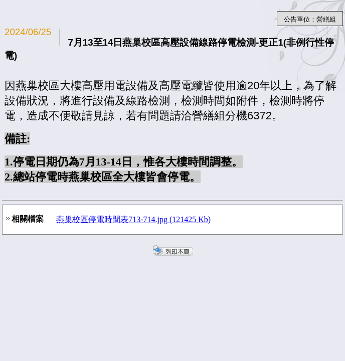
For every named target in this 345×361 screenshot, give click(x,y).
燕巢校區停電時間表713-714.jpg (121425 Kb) (133, 219)
